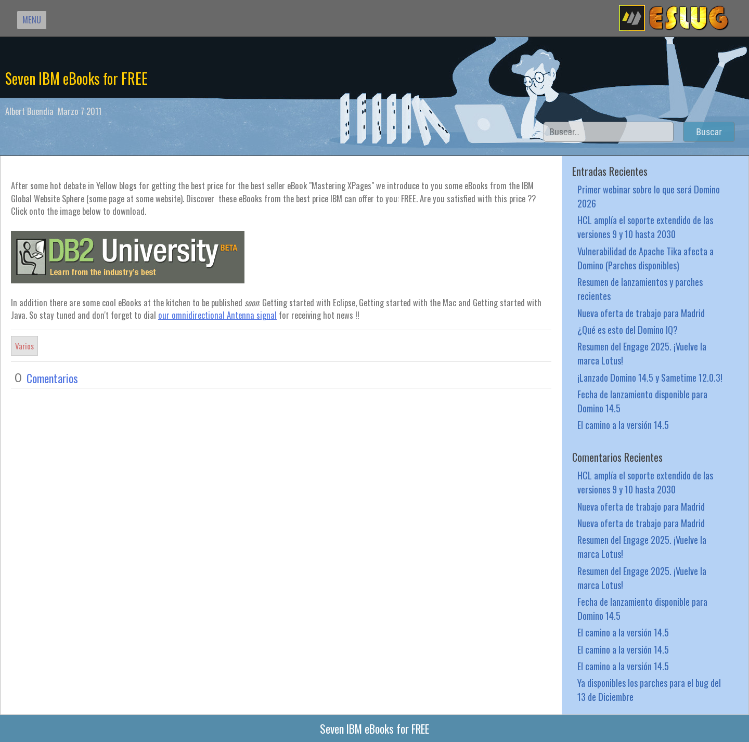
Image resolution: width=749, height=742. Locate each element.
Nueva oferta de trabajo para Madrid (641, 313)
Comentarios (52, 378)
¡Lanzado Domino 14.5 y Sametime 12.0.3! (649, 377)
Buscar (709, 131)
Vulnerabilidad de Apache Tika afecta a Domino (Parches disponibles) (645, 258)
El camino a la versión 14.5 (623, 425)
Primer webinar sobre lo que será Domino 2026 (648, 196)
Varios (24, 346)
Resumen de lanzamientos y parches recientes (640, 289)
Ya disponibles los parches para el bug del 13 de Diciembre (649, 689)
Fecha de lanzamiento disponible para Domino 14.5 (642, 401)
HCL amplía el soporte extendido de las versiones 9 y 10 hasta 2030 (645, 227)
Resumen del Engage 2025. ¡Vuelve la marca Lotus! (641, 353)
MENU (31, 19)
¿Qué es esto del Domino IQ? (627, 329)
